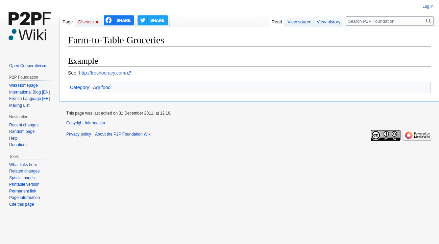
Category (79, 87)
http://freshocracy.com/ (103, 73)
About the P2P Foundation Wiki (123, 134)
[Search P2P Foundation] (390, 21)
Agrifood (102, 87)
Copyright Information (85, 123)
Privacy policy (78, 134)
